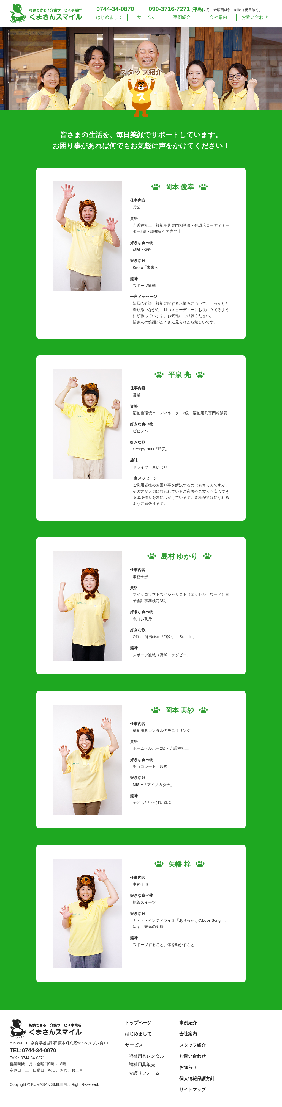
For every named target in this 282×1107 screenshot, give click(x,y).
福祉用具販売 (142, 1064)
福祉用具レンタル (146, 1056)
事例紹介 (182, 17)
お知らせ (188, 1067)
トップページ (138, 1022)
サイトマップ (192, 1089)
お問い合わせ (255, 17)
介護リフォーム (144, 1073)
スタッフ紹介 (192, 1045)
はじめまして (109, 17)
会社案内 (218, 17)
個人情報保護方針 (197, 1078)
